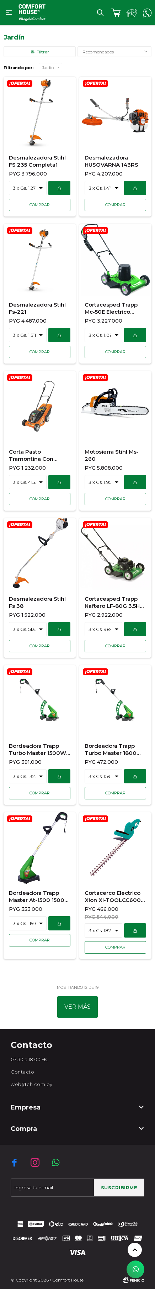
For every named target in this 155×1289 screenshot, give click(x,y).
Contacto (22, 1072)
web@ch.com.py (32, 1084)
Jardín (48, 67)
